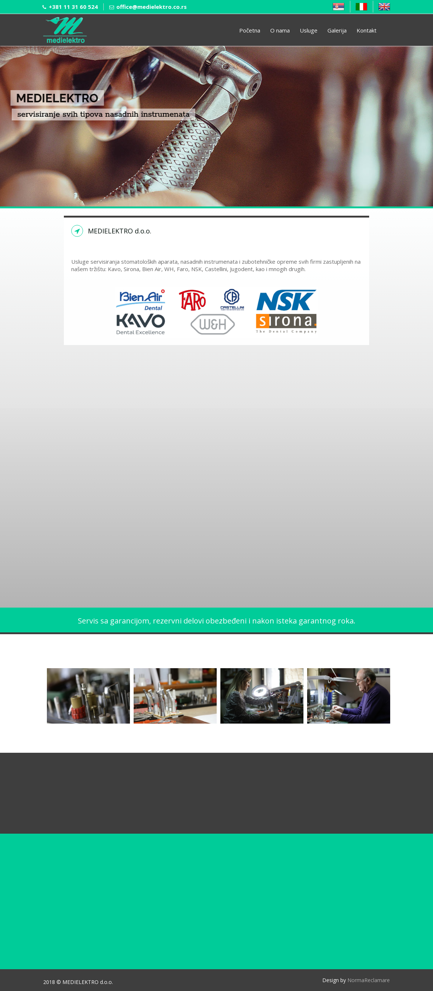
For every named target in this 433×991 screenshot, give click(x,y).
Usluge (308, 30)
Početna (249, 30)
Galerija (337, 30)
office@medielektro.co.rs (151, 6)
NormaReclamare (368, 980)
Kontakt (367, 30)
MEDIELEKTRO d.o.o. (115, 230)
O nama (280, 30)
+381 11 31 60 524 (73, 6)
